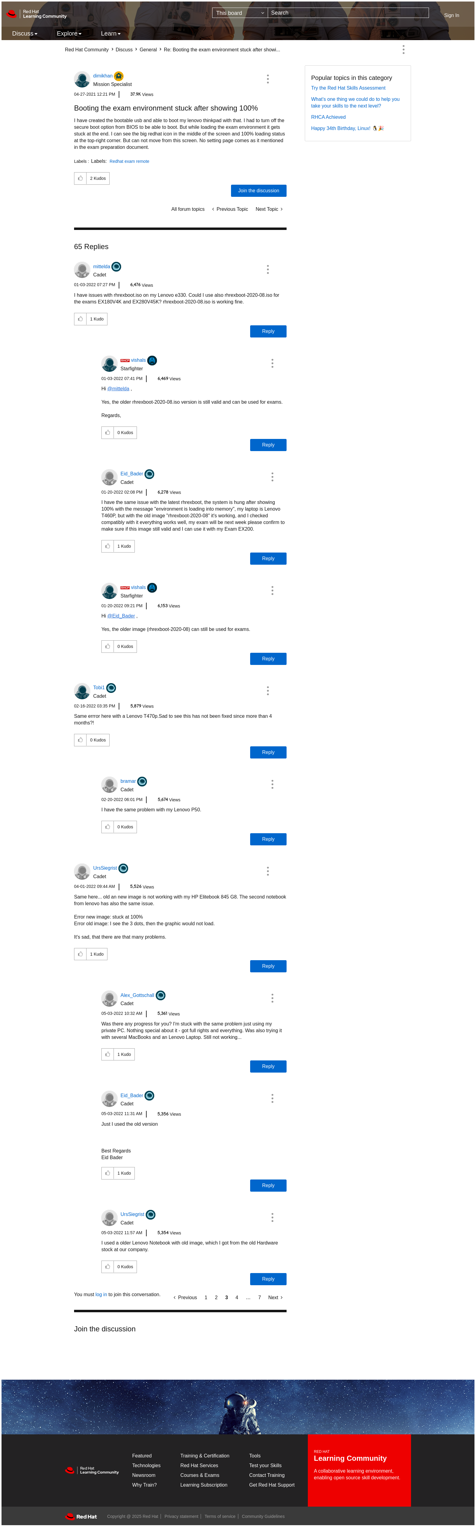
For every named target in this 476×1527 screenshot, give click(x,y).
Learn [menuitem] (109, 33)
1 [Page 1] (206, 1297)
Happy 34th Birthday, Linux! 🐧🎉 (347, 128)
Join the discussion (258, 190)
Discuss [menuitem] (22, 33)
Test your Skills (265, 1465)
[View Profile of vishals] (138, 360)
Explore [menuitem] (67, 33)
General (148, 49)
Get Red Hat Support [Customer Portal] (271, 1485)
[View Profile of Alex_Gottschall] (137, 995)
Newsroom (143, 1475)
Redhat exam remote (129, 161)
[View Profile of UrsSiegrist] (105, 868)
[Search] (348, 13)
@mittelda (118, 388)
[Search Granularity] (240, 13)
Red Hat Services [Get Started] (199, 1465)
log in (101, 1294)
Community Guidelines (263, 1516)
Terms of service (220, 1516)
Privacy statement (181, 1516)
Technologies (146, 1465)
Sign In (451, 15)
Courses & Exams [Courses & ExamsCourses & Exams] (199, 1475)
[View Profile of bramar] (128, 781)
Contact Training (267, 1475)
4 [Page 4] (237, 1297)
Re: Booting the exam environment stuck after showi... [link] (222, 49)
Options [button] (403, 49)
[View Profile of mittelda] (101, 266)
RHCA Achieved (328, 117)
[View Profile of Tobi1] (99, 687)
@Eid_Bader (121, 615)
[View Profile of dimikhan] (103, 75)
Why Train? (144, 1485)
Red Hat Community (87, 49)
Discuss (124, 49)
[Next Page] (275, 1297)
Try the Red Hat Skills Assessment (348, 88)
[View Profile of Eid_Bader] (132, 473)
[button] (267, 79)
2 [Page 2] (216, 1297)
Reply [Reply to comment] (268, 331)
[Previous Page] (185, 1297)
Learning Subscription (203, 1485)
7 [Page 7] (259, 1297)
